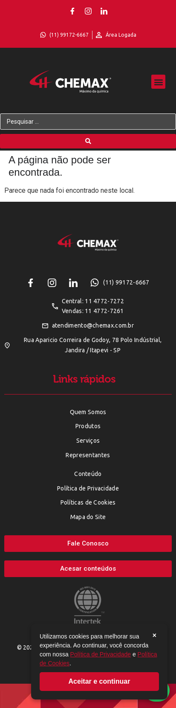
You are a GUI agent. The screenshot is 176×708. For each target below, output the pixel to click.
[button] (158, 82)
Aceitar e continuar (99, 681)
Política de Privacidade (100, 654)
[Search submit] (88, 141)
